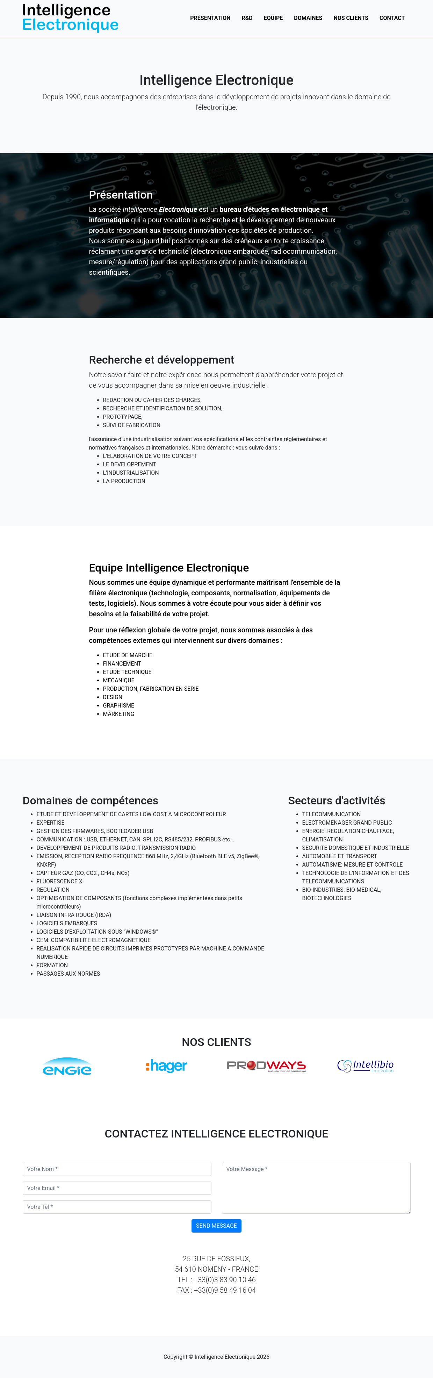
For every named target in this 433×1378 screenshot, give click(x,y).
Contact (392, 23)
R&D (247, 23)
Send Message (216, 1225)
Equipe (273, 23)
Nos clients (350, 23)
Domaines (308, 23)
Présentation (210, 23)
